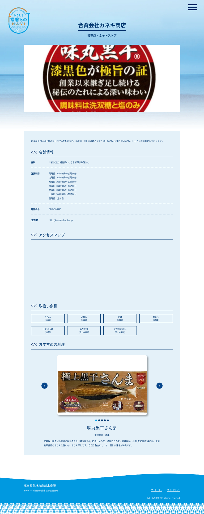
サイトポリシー (173, 490)
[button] (96, 420)
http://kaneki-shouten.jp (61, 220)
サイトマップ (156, 490)
